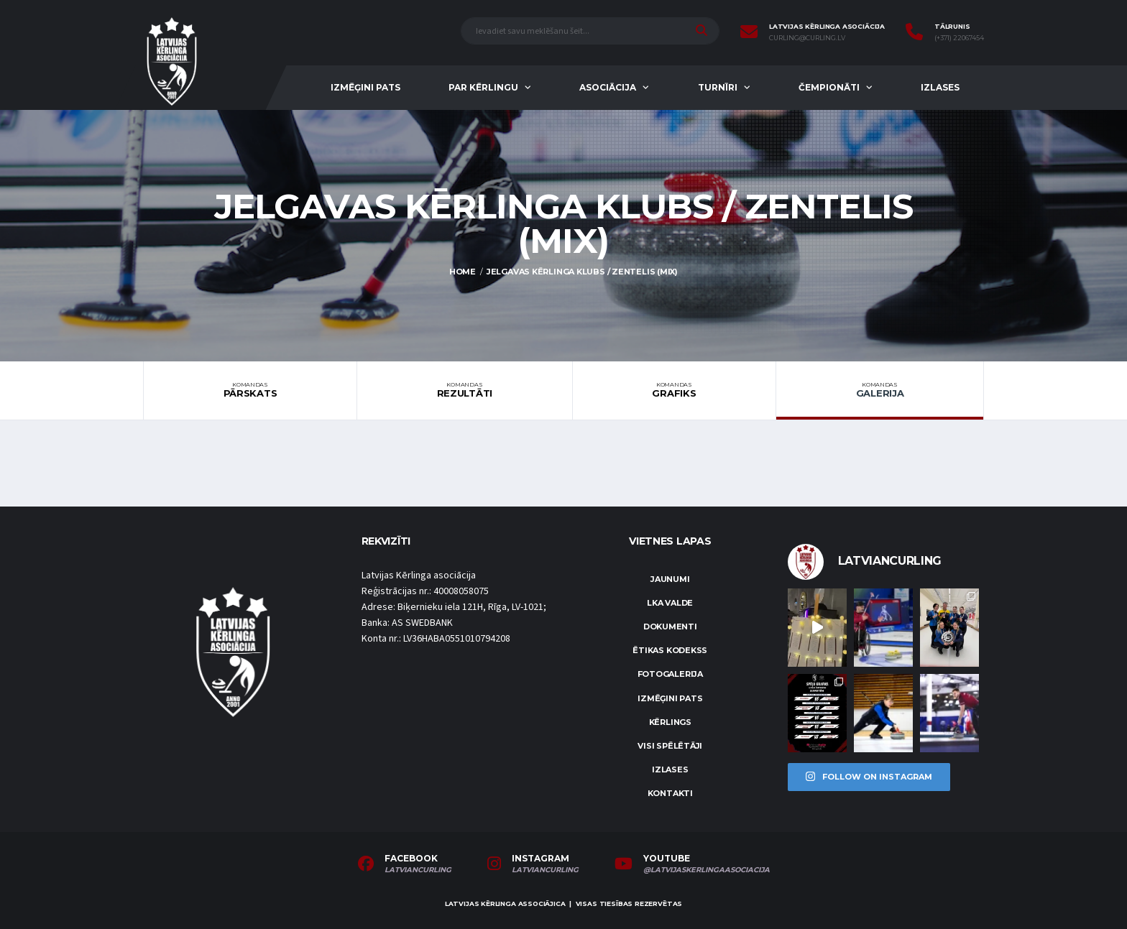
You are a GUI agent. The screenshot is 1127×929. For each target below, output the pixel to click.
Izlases (940, 87)
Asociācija (607, 87)
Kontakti (670, 793)
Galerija (880, 390)
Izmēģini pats (365, 87)
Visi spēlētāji (670, 746)
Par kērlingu (483, 87)
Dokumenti (670, 626)
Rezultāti (465, 390)
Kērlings (670, 722)
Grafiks (674, 390)
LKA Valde (670, 603)
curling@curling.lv (807, 38)
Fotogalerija (670, 674)
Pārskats (250, 390)
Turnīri (717, 87)
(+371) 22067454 (959, 38)
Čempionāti (829, 87)
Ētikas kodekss (669, 650)
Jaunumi (669, 579)
